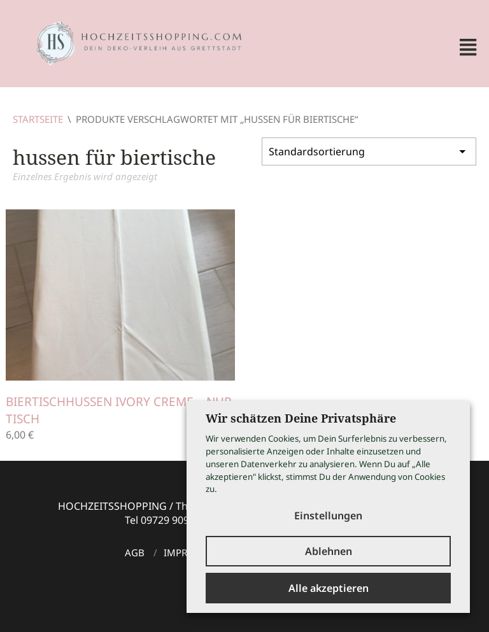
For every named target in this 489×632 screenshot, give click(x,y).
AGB (135, 552)
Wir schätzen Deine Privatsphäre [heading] (301, 418)
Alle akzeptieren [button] (328, 588)
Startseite (38, 119)
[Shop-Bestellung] (369, 151)
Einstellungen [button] (328, 516)
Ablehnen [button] (328, 551)
